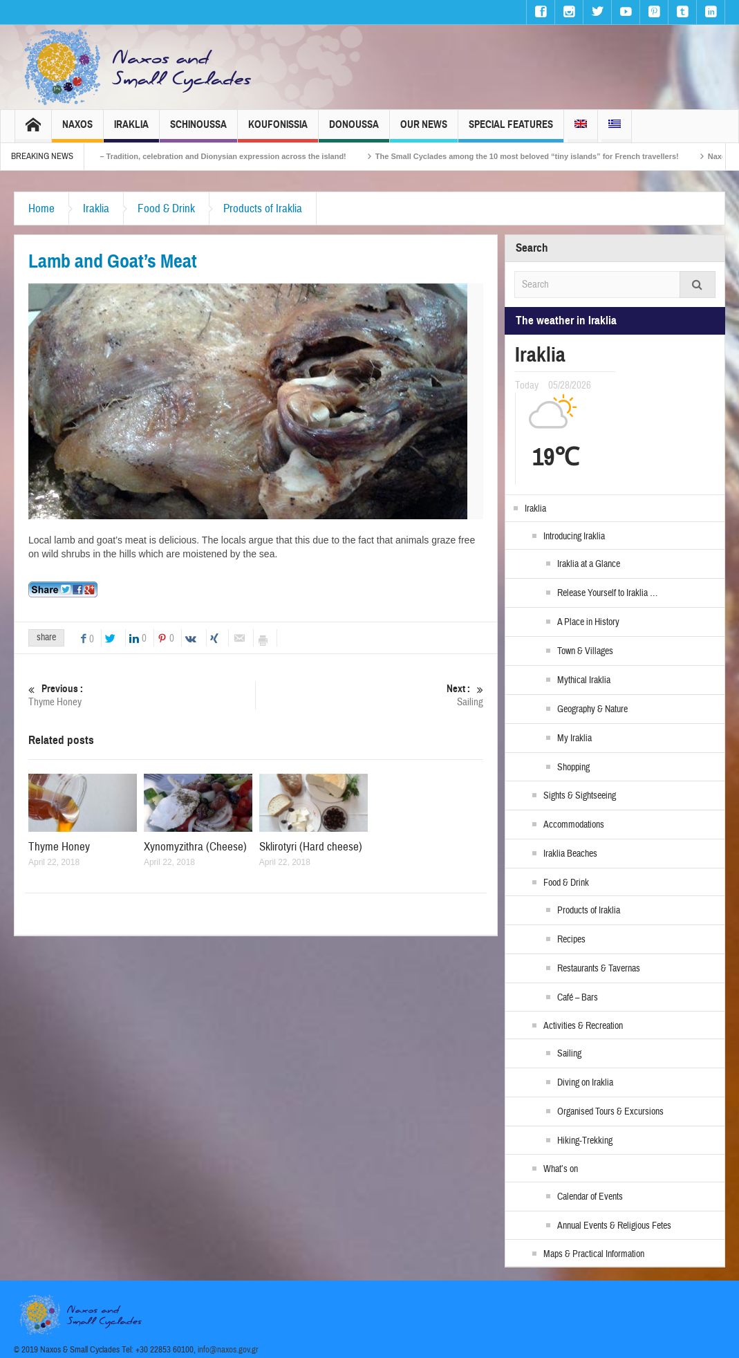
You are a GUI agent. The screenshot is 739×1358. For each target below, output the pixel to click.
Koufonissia (278, 130)
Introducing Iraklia (574, 536)
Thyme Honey (141, 695)
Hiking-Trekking (584, 1141)
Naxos (77, 130)
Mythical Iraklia (583, 680)
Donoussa (354, 130)
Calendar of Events (590, 1197)
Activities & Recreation (583, 1026)
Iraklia (131, 130)
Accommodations (573, 825)
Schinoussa (198, 130)
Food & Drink (166, 208)
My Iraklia (574, 738)
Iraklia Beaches (570, 854)
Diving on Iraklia (585, 1083)
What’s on (560, 1169)
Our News (424, 130)
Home (41, 208)
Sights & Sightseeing (579, 796)
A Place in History (588, 622)
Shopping (573, 767)
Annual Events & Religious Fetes (614, 1226)
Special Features (510, 130)
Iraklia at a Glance (588, 564)
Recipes (571, 939)
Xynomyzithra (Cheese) (195, 846)
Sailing (369, 695)
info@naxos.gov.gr (228, 1349)
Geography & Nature (592, 709)
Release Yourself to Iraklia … (607, 593)
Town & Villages (585, 651)
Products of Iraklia (262, 208)
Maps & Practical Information (593, 1254)
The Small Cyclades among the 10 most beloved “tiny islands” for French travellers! (572, 156)
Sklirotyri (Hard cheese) (310, 846)
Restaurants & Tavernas (598, 968)
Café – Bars (577, 998)
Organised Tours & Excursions (610, 1112)
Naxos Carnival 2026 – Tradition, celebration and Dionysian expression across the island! (230, 156)
